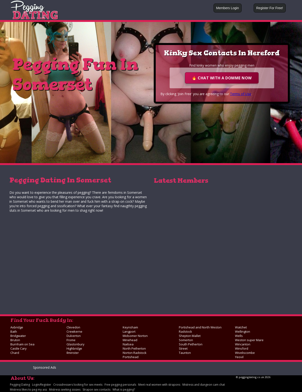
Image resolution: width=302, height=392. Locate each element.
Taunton (185, 353)
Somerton (186, 340)
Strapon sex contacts (96, 390)
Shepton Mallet (190, 336)
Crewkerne (74, 331)
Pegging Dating (20, 385)
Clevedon (73, 327)
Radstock (185, 331)
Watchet (241, 327)
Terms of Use (240, 94)
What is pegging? (124, 390)
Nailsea (128, 344)
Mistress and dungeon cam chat (203, 385)
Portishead (130, 357)
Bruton (15, 340)
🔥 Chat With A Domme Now (222, 78)
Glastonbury (75, 344)
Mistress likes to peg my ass (28, 390)
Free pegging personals (120, 385)
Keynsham (130, 327)
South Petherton (190, 344)
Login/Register (41, 385)
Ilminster (73, 353)
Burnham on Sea (22, 344)
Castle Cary (18, 348)
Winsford (241, 348)
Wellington (242, 331)
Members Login (227, 8)
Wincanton (242, 344)
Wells (239, 336)
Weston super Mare (249, 340)
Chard (14, 353)
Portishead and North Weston (200, 327)
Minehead (130, 340)
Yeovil (239, 357)
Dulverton (74, 336)
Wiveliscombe (245, 353)
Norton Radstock (135, 353)
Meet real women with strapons (159, 385)
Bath (13, 331)
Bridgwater (18, 336)
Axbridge (16, 327)
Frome (71, 340)
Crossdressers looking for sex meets (77, 385)
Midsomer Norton (135, 336)
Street (183, 348)
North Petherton (134, 348)
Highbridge (74, 348)
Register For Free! (269, 8)
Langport (129, 331)
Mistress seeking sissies (64, 390)
